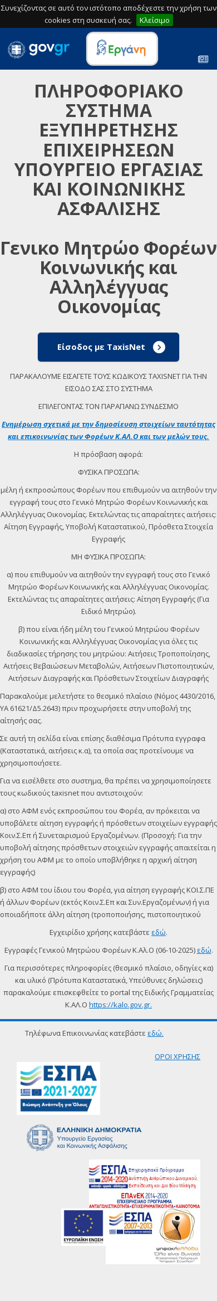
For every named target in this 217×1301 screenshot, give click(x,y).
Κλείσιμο (155, 20)
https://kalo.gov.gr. (120, 1005)
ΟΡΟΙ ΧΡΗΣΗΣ (177, 1056)
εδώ (158, 932)
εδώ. (155, 1033)
